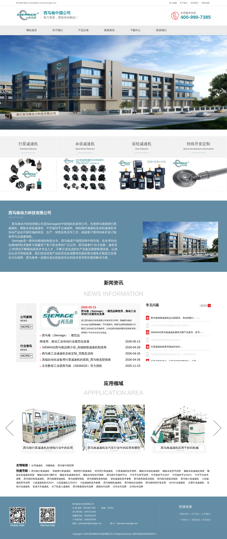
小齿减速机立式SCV (66, 482)
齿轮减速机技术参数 (121, 478)
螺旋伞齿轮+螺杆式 (47, 475)
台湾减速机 (37, 465)
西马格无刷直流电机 (167, 478)
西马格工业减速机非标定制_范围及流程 (67, 353)
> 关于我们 (194, 514)
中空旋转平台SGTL (182, 475)
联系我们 (195, 3)
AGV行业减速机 (177, 482)
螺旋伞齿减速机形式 (70, 475)
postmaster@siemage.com (90, 523)
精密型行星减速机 (83, 471)
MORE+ (26, 326)
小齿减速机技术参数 (90, 482)
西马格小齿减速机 (190, 478)
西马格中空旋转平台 (117, 475)
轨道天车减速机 (41, 486)
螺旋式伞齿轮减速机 (149, 471)
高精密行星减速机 (62, 471)
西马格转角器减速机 (34, 478)
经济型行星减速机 (104, 471)
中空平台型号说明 (139, 475)
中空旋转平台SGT (160, 475)
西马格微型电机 (76, 478)
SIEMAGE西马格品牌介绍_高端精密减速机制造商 (74, 347)
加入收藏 (173, 3)
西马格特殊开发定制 (156, 482)
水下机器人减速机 (61, 486)
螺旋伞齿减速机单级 (194, 471)
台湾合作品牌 (136, 486)
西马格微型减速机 (56, 478)
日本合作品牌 (119, 486)
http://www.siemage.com (127, 523)
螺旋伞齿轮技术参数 (93, 475)
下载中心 (135, 30)
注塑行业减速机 (196, 482)
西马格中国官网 (66, 465)
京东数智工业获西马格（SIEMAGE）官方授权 (72, 365)
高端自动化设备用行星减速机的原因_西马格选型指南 (76, 359)
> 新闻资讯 (195, 520)
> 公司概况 (205, 514)
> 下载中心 (184, 520)
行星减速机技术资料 (126, 471)
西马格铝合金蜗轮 (134, 482)
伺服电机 (50, 465)
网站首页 (31, 30)
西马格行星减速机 (40, 471)
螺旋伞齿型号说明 (172, 471)
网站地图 (205, 3)
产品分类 (83, 30)
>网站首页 (184, 514)
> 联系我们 (206, 520)
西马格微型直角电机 (97, 478)
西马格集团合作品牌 (83, 486)
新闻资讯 (109, 30)
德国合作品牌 (103, 486)
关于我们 (184, 3)
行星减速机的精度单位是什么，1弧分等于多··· (174, 355)
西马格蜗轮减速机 (112, 482)
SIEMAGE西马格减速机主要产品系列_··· (171, 326)
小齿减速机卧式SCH (43, 482)
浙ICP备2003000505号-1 (144, 534)
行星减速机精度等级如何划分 (165, 340)
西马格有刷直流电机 (144, 478)
